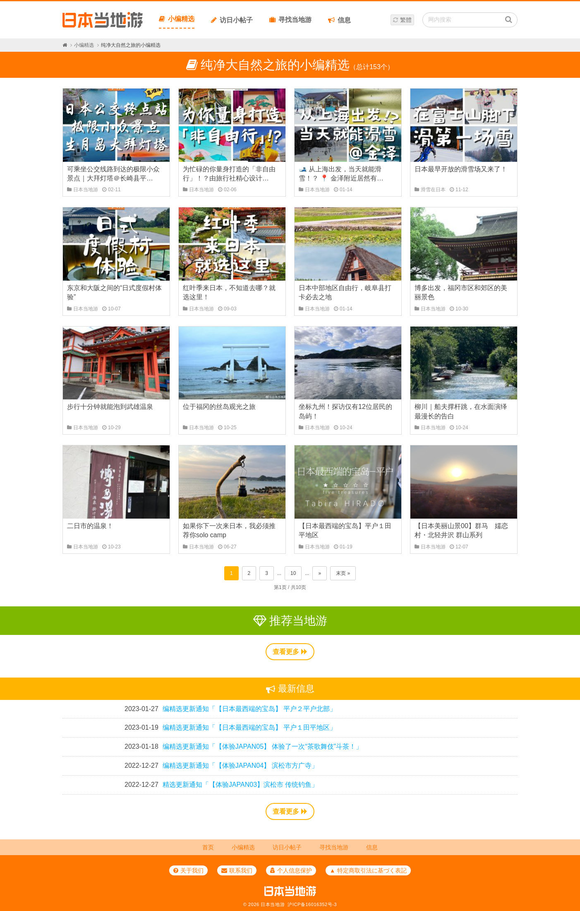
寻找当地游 (290, 19)
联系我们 (236, 870)
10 (293, 573)
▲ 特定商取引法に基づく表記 (368, 870)
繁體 (406, 20)
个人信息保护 (291, 870)
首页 (208, 847)
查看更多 (290, 651)
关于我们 (188, 870)
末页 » (343, 573)
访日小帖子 (232, 20)
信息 (339, 20)
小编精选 (176, 18)
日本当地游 (273, 904)
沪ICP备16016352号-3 (312, 904)
